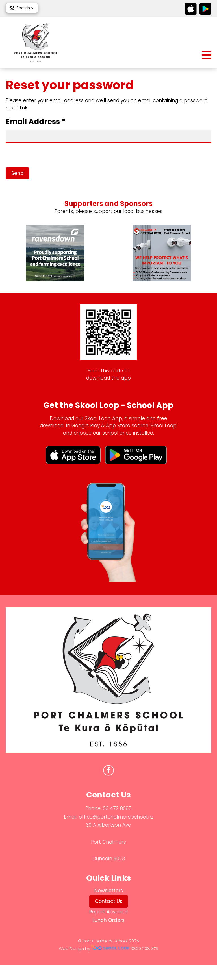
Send (17, 173)
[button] (21, 7)
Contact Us (108, 901)
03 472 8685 (117, 808)
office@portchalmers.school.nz (116, 816)
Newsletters (108, 890)
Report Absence (108, 911)
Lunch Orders (108, 920)
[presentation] (49, 156)
